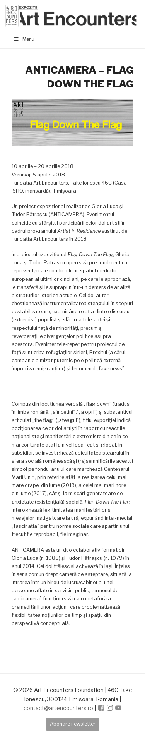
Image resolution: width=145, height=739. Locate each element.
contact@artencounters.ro (58, 708)
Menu (24, 39)
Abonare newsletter (73, 724)
